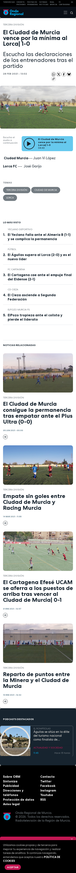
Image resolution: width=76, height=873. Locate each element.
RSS (43, 799)
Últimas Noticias (43, 3)
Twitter (45, 781)
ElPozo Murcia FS (19, 309)
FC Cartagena (16, 269)
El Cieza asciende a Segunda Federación (32, 297)
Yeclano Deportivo (20, 229)
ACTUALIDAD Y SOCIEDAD (48, 747)
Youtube (46, 795)
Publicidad (11, 786)
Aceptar (12, 867)
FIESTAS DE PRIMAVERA (32, 3)
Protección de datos (18, 799)
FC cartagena (64, 3)
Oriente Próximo (21, 3)
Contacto (47, 777)
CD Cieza (13, 289)
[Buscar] (70, 12)
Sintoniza (10, 781)
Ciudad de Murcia (45, 190)
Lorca (10, 197)
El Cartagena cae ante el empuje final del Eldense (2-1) (40, 277)
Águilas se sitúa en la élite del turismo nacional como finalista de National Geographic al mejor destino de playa (51, 735)
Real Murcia (53, 3)
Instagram (48, 790)
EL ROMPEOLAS (42, 728)
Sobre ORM (11, 777)
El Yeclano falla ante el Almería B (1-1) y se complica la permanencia (39, 237)
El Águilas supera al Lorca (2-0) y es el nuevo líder (39, 257)
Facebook (47, 786)
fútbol (12, 249)
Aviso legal (11, 804)
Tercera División (13, 24)
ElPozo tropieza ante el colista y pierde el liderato (35, 317)
